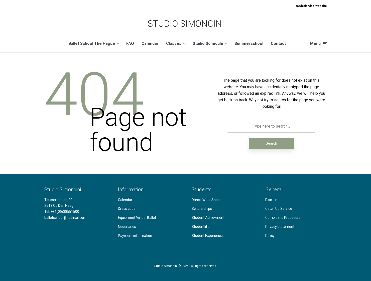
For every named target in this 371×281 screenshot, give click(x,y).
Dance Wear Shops (206, 200)
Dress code (127, 209)
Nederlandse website (311, 6)
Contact (278, 43)
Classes (173, 43)
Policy (270, 236)
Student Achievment (208, 218)
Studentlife (200, 227)
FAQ (130, 43)
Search (271, 143)
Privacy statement (279, 227)
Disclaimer (273, 200)
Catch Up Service (278, 209)
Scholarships (202, 209)
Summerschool (248, 43)
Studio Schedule (208, 43)
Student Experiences (208, 236)
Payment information (135, 236)
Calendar (150, 43)
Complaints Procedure (283, 218)
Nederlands (127, 227)
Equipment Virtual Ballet (137, 218)
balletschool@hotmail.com (65, 218)
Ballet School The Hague (91, 43)
